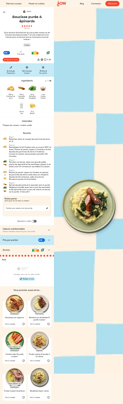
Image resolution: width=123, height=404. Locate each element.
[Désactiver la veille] (34, 222)
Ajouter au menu (11, 60)
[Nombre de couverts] (48, 81)
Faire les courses (14, 4)
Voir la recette (10, 325)
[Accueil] (61, 3)
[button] (4, 12)
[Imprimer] (41, 60)
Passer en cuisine (37, 4)
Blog (82, 4)
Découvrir (112, 4)
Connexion (96, 4)
